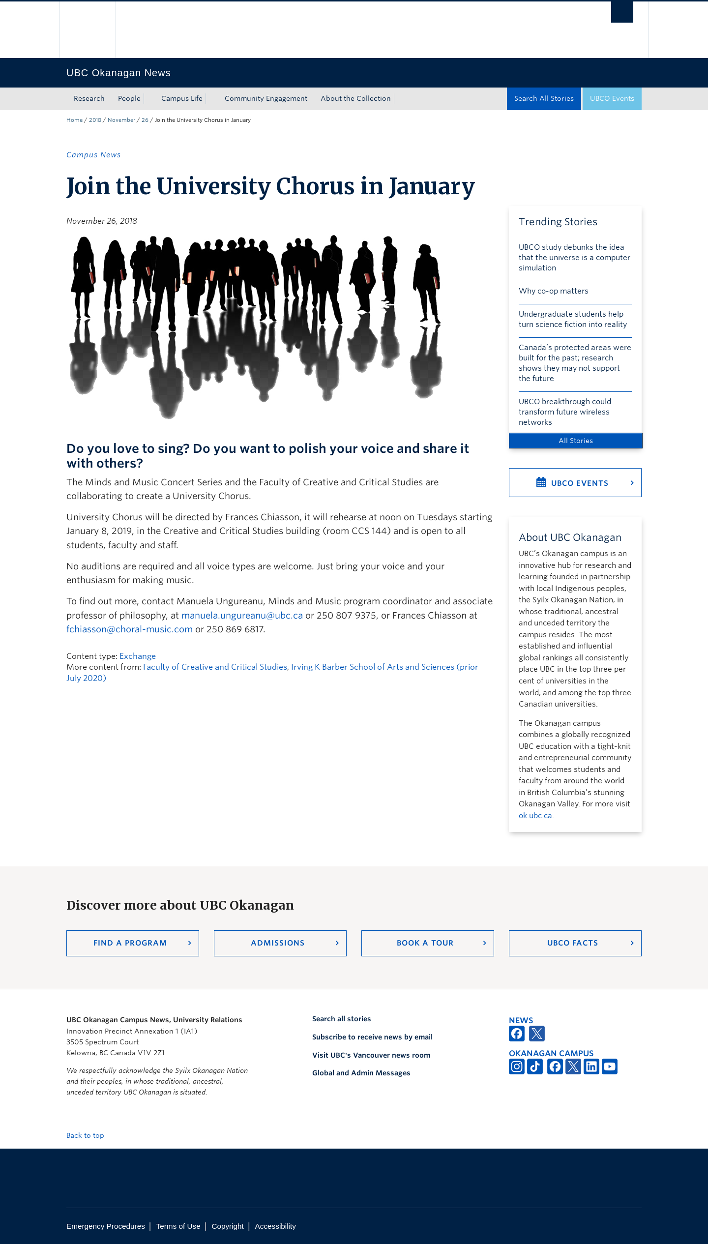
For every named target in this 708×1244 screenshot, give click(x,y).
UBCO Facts (572, 943)
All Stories (576, 440)
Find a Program (130, 943)
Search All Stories (544, 98)
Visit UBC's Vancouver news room (371, 1055)
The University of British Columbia (87, 29)
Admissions (278, 943)
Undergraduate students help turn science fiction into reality (573, 319)
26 (145, 120)
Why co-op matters (554, 291)
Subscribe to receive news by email (372, 1037)
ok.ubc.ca (535, 815)
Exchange (137, 656)
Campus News (93, 154)
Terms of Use (178, 1226)
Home (74, 120)
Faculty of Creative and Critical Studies (215, 667)
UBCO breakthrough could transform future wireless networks (565, 412)
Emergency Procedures (105, 1226)
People (129, 98)
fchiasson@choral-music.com (129, 629)
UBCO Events (612, 98)
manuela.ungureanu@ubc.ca (242, 615)
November (121, 120)
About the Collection (356, 98)
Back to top (90, 1135)
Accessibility (275, 1226)
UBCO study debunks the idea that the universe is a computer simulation (574, 257)
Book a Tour (425, 943)
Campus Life (182, 98)
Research (89, 98)
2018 (95, 120)
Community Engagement (266, 98)
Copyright (227, 1226)
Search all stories (341, 1019)
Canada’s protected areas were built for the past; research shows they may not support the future (575, 363)
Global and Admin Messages (361, 1073)
